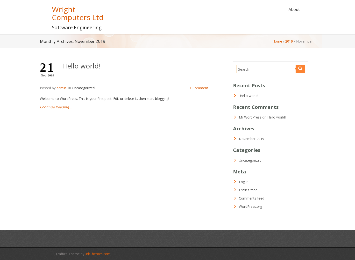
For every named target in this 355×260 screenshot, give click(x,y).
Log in (243, 181)
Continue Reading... (56, 107)
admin (61, 88)
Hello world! (81, 65)
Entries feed (248, 190)
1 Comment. (199, 88)
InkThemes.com (97, 254)
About (294, 9)
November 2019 (251, 138)
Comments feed (251, 198)
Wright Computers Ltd (78, 13)
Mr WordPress (250, 117)
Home (277, 41)
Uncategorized (83, 88)
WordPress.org (250, 206)
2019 (289, 41)
